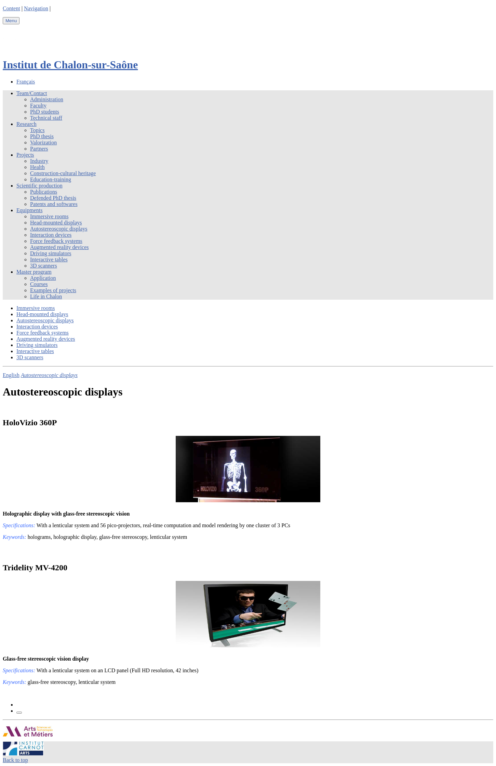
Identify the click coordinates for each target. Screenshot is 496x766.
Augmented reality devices (59, 247)
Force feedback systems (56, 241)
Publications (43, 192)
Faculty (38, 105)
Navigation (36, 8)
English (11, 375)
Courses (39, 284)
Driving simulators (50, 253)
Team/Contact (31, 93)
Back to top (15, 760)
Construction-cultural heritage (63, 173)
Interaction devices (50, 235)
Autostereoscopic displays (59, 229)
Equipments (29, 210)
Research (26, 124)
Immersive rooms (49, 216)
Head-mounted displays (56, 222)
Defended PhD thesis (53, 198)
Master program (34, 272)
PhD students (44, 112)
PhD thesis (42, 136)
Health (37, 167)
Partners (39, 149)
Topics (37, 130)
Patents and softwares (54, 204)
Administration (46, 99)
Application (43, 278)
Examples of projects (53, 290)
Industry (39, 161)
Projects (25, 155)
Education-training (50, 179)
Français (25, 82)
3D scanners (43, 266)
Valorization (43, 142)
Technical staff (46, 118)
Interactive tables (49, 259)
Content (11, 8)
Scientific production (39, 186)
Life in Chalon (46, 296)
